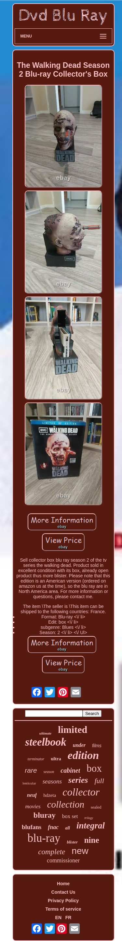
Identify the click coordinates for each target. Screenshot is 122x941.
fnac (53, 827)
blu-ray (43, 838)
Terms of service (63, 909)
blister (72, 842)
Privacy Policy (63, 900)
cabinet (70, 770)
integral (90, 825)
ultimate (45, 733)
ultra (56, 758)
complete (51, 852)
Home (63, 883)
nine (91, 840)
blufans (31, 827)
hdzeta (49, 795)
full (99, 781)
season (49, 771)
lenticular (29, 783)
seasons (52, 781)
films (97, 745)
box (94, 768)
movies (32, 806)
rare (31, 770)
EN (58, 917)
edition (83, 755)
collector (81, 792)
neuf (32, 795)
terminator (36, 759)
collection (65, 804)
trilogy (88, 818)
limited (72, 729)
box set (70, 816)
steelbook (45, 742)
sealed (96, 807)
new (80, 851)
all (67, 828)
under (79, 745)
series (78, 780)
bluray (45, 815)
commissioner (63, 860)
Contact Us (63, 892)
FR (68, 917)
